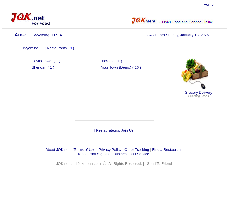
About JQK (54, 149)
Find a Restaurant (166, 149)
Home (209, 4)
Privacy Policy (110, 149)
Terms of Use (84, 149)
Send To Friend (159, 163)
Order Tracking (136, 149)
